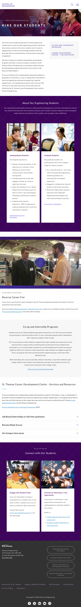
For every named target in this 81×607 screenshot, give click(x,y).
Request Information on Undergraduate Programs (60, 565)
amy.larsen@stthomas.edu (12, 312)
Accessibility (68, 584)
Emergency (21, 588)
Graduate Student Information (60, 558)
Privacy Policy (7, 588)
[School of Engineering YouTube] (44, 603)
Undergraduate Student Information (61, 550)
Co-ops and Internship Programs (63, 46)
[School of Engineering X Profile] (34, 603)
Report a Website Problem (35, 584)
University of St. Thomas (11, 584)
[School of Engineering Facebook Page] (29, 603)
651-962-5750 (7, 558)
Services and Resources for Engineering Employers (19, 407)
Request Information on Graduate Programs (60, 574)
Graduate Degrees (53, 204)
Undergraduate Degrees (21, 216)
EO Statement (54, 584)
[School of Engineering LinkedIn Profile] (39, 603)
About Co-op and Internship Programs (40, 369)
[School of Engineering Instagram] (49, 603)
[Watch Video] (40, 263)
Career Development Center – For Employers (63, 54)
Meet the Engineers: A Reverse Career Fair (28, 309)
